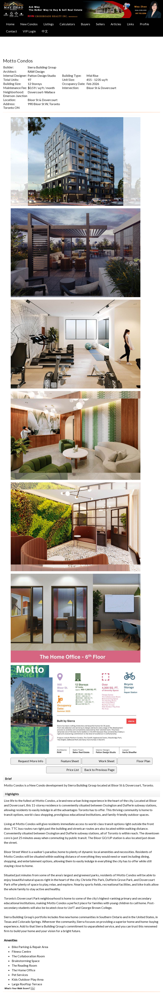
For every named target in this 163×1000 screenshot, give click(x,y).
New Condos (29, 24)
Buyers (85, 24)
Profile (144, 24)
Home (10, 24)
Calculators (67, 24)
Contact (11, 31)
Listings (48, 24)
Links (130, 24)
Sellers (100, 24)
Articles (116, 24)
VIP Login (29, 31)
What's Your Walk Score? (19, 988)
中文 (45, 31)
